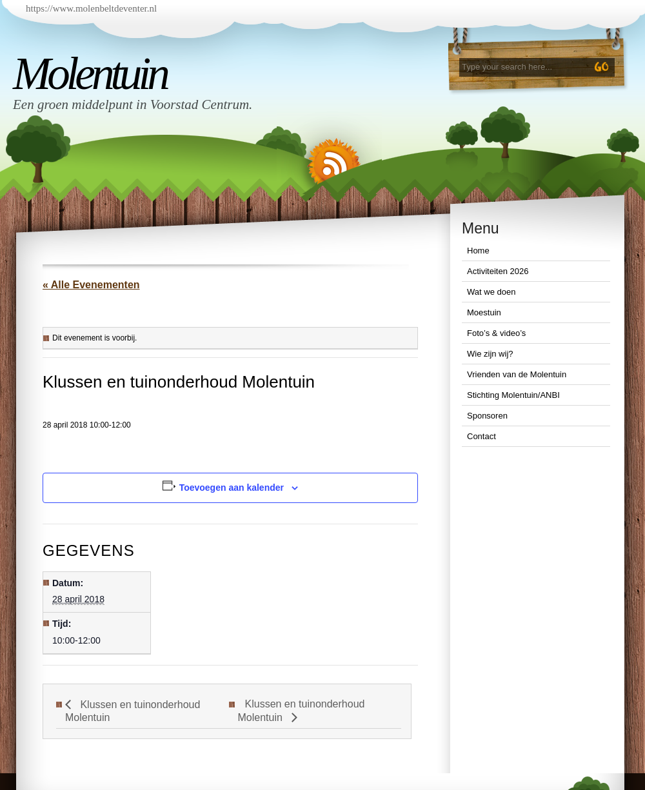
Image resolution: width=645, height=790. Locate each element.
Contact (481, 436)
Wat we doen (491, 292)
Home (478, 250)
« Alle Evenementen (91, 284)
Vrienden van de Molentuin (516, 374)
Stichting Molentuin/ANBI (513, 395)
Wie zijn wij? (490, 354)
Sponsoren (487, 415)
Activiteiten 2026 (497, 271)
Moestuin (484, 312)
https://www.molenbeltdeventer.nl (91, 8)
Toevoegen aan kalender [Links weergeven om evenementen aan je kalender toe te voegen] (231, 487)
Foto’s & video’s (496, 333)
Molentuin (89, 73)
